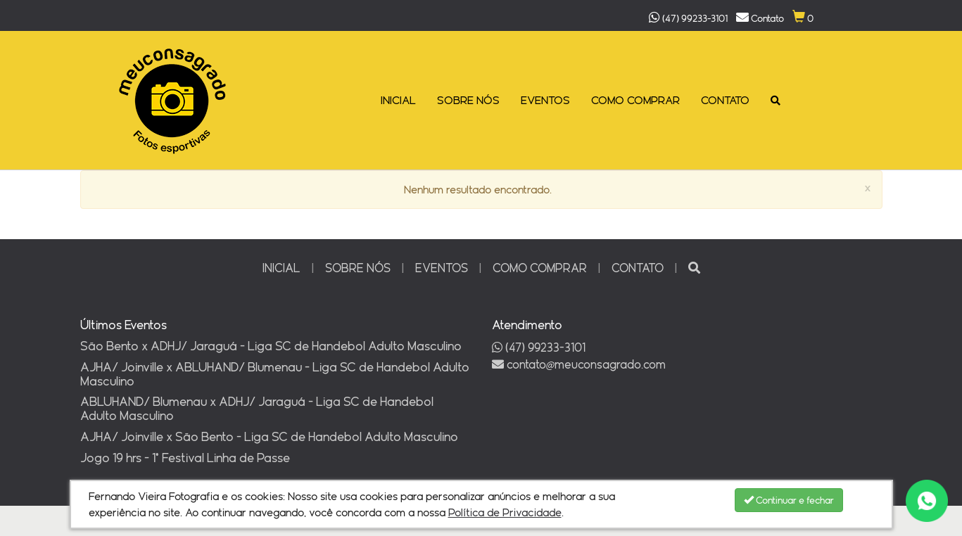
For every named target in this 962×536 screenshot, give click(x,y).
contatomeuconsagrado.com (579, 364)
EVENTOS (545, 100)
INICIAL (398, 100)
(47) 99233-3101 (539, 347)
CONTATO (725, 100)
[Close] (867, 188)
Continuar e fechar (789, 500)
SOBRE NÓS (468, 100)
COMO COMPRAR (635, 100)
